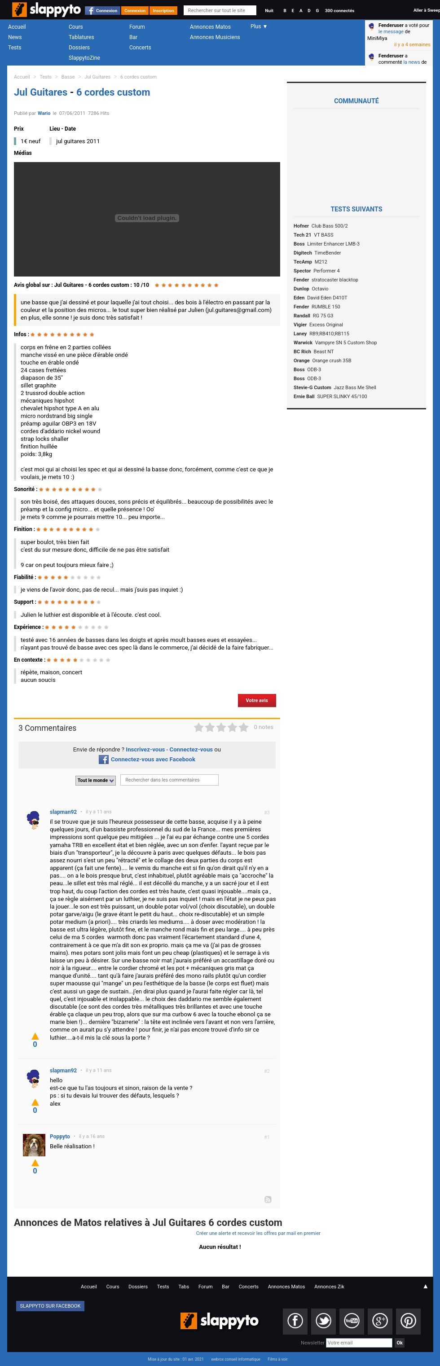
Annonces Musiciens (215, 37)
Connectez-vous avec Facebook (147, 759)
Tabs (183, 1287)
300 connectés (339, 10)
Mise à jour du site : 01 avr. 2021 (175, 1359)
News (15, 37)
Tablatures (81, 37)
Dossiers (79, 47)
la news (411, 62)
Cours (76, 27)
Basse (68, 77)
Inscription (163, 10)
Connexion (106, 10)
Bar (133, 37)
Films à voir (277, 1359)
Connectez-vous (191, 749)
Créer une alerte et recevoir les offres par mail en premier (258, 1233)
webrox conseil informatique (235, 1359)
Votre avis (257, 700)
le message (391, 32)
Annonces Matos (210, 27)
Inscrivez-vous (145, 749)
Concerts (140, 47)
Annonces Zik (329, 1287)
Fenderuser (391, 25)
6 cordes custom (138, 77)
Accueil (17, 27)
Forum (137, 27)
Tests (14, 47)
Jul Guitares (97, 77)
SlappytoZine (84, 58)
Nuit (269, 10)
